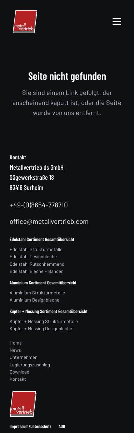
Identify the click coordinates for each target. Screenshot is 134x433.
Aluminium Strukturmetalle (37, 292)
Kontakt (18, 379)
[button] (117, 21)
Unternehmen (24, 357)
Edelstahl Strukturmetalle (36, 249)
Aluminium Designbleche (34, 300)
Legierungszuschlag (30, 364)
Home (16, 343)
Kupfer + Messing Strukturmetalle (44, 321)
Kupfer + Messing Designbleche (41, 328)
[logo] (25, 21)
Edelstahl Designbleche (33, 256)
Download (19, 372)
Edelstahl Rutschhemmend (37, 264)
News (15, 350)
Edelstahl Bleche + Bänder (36, 271)
